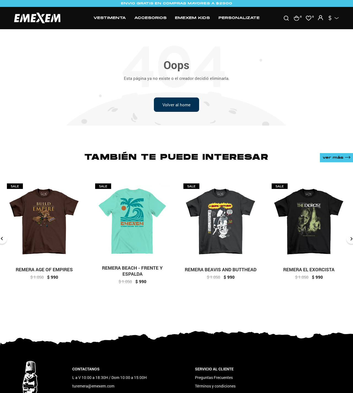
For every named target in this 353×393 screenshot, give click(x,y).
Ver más (336, 158)
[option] (44, 234)
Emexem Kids (192, 18)
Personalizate (239, 18)
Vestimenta (109, 18)
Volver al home (176, 104)
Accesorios (150, 18)
